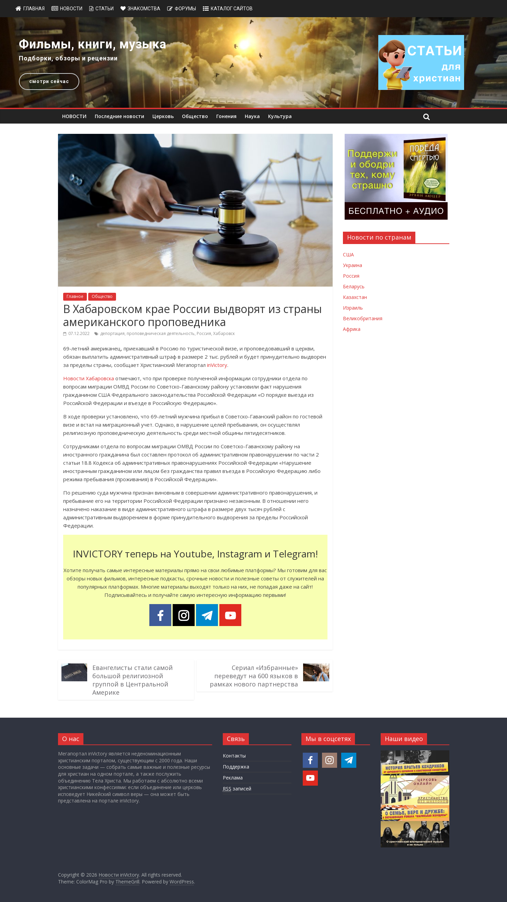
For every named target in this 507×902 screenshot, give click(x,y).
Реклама (233, 777)
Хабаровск (224, 333)
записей (237, 788)
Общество (195, 116)
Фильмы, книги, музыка (92, 44)
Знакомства (144, 8)
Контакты (234, 755)
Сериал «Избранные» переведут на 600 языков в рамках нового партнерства (254, 675)
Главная (34, 8)
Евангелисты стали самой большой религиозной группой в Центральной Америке (132, 679)
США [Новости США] (348, 254)
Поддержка (236, 766)
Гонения (226, 116)
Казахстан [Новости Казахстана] (355, 297)
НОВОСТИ (74, 116)
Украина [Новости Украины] (352, 265)
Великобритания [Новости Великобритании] (362, 318)
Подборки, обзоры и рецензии (68, 58)
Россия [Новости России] (351, 276)
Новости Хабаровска (88, 378)
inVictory (217, 364)
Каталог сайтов (232, 8)
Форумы (185, 8)
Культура (280, 116)
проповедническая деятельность (161, 333)
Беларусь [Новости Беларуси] (354, 286)
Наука (252, 116)
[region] (253, 62)
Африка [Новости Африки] (351, 329)
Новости (71, 8)
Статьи (104, 8)
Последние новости (119, 116)
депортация (112, 333)
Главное (75, 296)
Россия (204, 333)
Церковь (163, 116)
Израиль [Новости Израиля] (353, 307)
